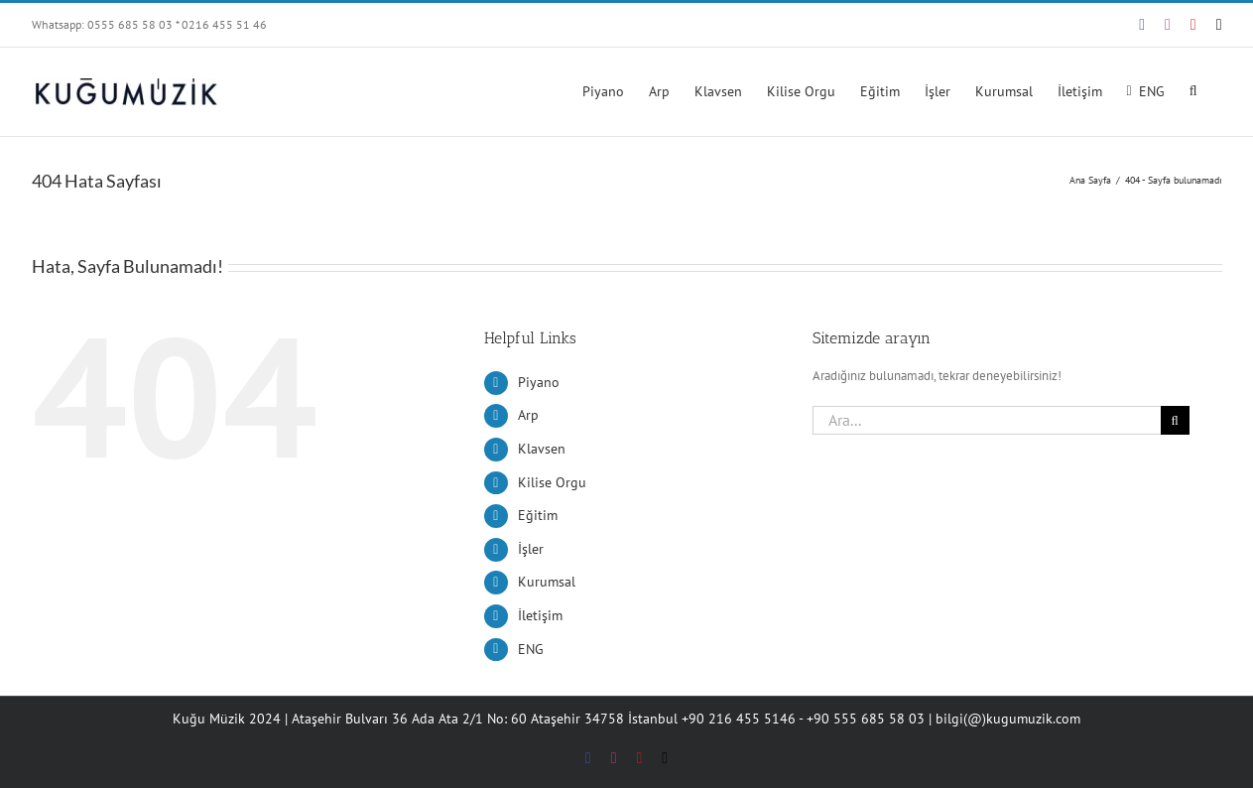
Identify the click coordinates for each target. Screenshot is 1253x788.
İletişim (540, 615)
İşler (531, 549)
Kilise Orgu (552, 482)
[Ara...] (987, 420)
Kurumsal (546, 582)
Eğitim (538, 515)
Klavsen (541, 449)
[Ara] (1175, 420)
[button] (1193, 89)
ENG (531, 649)
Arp (528, 415)
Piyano (539, 382)
